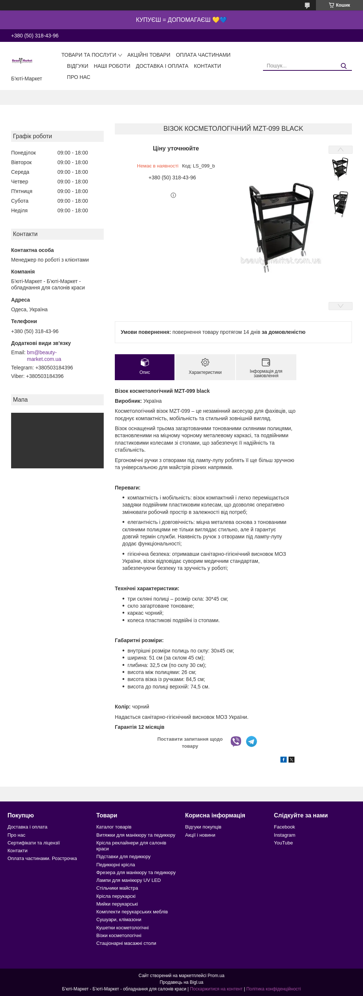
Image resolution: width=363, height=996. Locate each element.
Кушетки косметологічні (122, 927)
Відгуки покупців (203, 827)
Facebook (284, 827)
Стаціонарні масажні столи (126, 943)
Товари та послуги (88, 55)
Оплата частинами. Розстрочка (42, 858)
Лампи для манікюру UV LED (128, 880)
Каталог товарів (113, 827)
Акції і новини (200, 835)
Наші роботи (112, 66)
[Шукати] (343, 66)
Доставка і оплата (162, 66)
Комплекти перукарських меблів (132, 911)
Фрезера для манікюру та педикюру (136, 872)
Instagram (285, 835)
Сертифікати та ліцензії (33, 843)
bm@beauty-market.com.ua (44, 355)
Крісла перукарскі (116, 896)
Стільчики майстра (117, 888)
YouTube (283, 843)
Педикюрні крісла (115, 864)
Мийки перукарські (117, 904)
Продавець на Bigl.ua (181, 982)
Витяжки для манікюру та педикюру (135, 835)
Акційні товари (148, 55)
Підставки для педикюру (123, 856)
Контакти (207, 66)
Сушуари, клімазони (118, 919)
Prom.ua (216, 975)
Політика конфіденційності (273, 989)
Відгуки (77, 66)
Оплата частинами (203, 55)
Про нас (78, 77)
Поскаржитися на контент (216, 989)
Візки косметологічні (118, 935)
